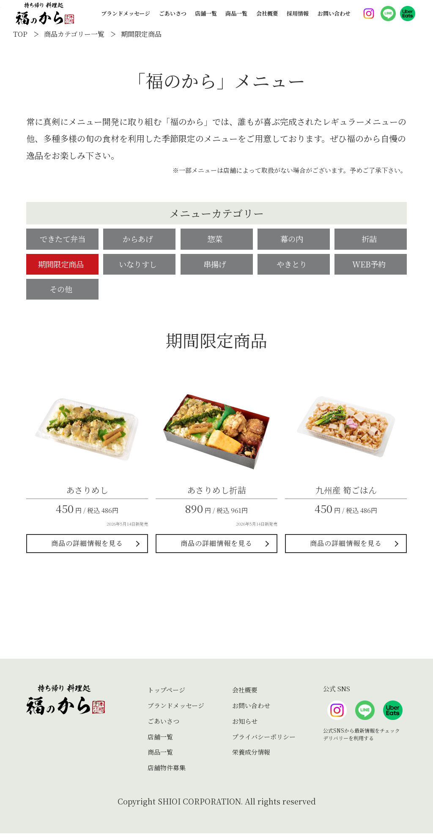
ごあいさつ (172, 19)
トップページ (166, 693)
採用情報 (298, 19)
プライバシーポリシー (264, 740)
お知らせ (245, 724)
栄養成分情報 (251, 755)
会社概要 (267, 19)
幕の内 (293, 239)
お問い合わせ (334, 19)
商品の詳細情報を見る (87, 547)
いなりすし (139, 265)
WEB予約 (370, 265)
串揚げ (216, 265)
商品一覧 (236, 19)
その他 (62, 292)
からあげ (139, 239)
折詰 (370, 239)
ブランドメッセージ (125, 19)
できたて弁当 (62, 239)
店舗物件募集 (167, 771)
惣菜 (216, 239)
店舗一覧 (206, 19)
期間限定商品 (62, 265)
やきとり (293, 265)
